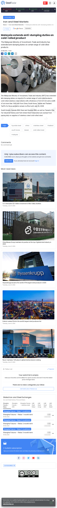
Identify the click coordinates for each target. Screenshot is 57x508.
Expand (51, 369)
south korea (16, 130)
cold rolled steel (38, 130)
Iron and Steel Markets (16, 25)
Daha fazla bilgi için (8, 504)
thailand (50, 126)
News (5, 25)
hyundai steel (16, 126)
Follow (6, 29)
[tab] (7, 405)
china (27, 126)
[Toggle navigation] (54, 3)
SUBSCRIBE (8, 161)
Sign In (37, 161)
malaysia (15, 135)
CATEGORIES (9, 17)
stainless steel (38, 126)
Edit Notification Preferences (28, 389)
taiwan (26, 130)
